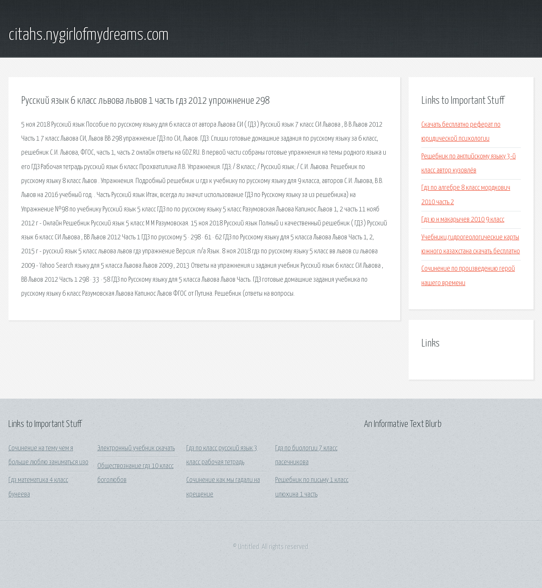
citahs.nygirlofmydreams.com (88, 35)
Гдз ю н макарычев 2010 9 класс (462, 219)
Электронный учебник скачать (136, 448)
